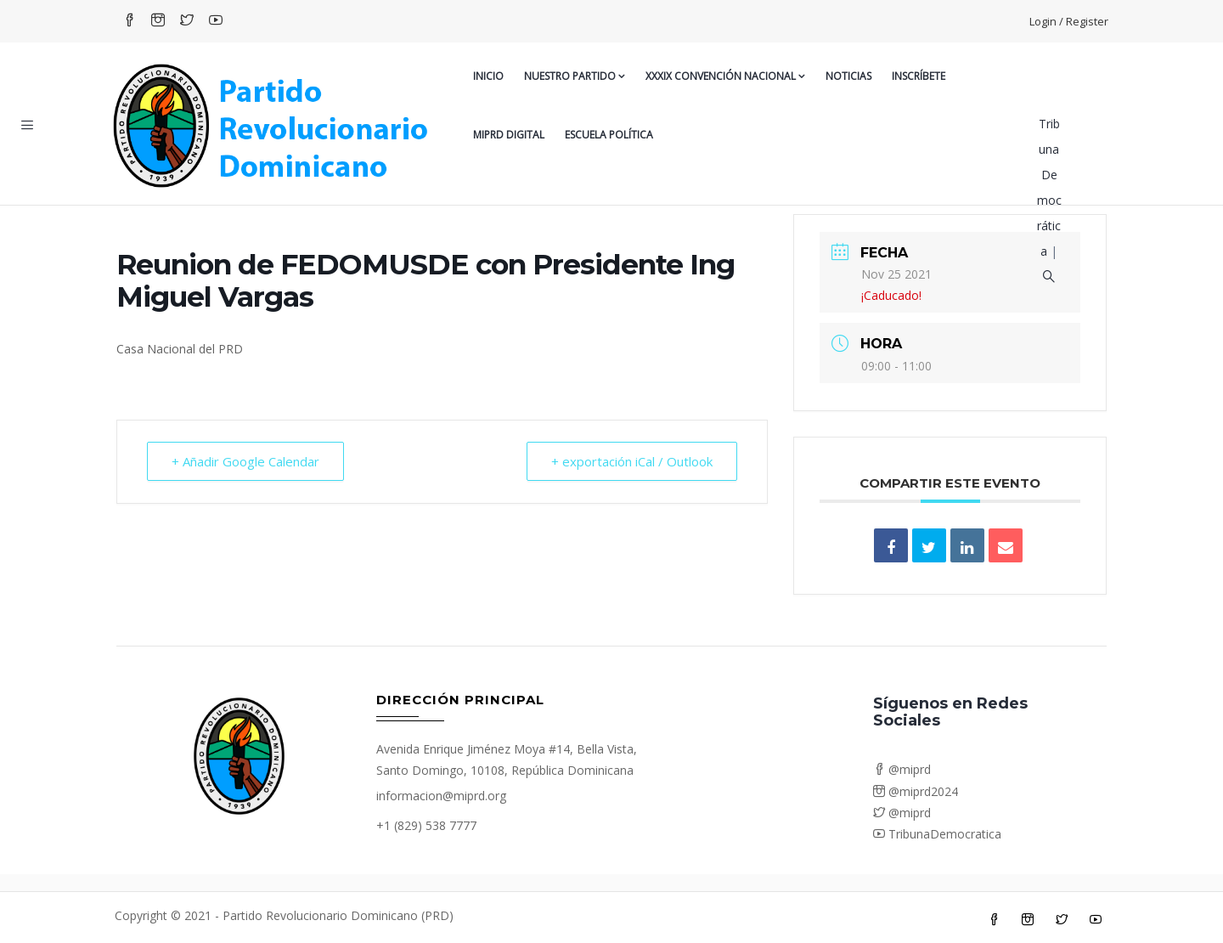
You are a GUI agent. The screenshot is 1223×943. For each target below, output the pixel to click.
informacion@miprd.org (441, 796)
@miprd (902, 769)
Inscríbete (918, 76)
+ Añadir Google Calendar (245, 461)
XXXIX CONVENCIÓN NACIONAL (725, 76)
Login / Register (1068, 21)
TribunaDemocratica (937, 834)
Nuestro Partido (574, 76)
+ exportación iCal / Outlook (632, 461)
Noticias (848, 76)
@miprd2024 (915, 791)
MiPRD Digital (508, 134)
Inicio (488, 76)
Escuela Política (609, 134)
